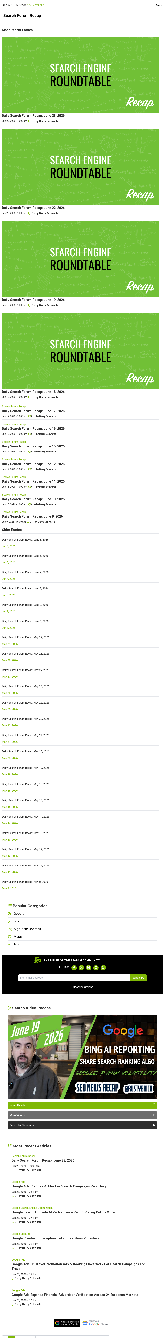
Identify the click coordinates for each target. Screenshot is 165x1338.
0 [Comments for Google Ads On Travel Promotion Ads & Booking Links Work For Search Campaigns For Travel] (14, 1278)
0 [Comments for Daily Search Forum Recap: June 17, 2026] (30, 416)
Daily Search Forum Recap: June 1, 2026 (25, 621)
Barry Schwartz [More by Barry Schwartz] (48, 121)
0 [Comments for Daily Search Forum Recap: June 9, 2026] (29, 521)
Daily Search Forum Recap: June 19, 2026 (33, 300)
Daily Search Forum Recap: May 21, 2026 (25, 735)
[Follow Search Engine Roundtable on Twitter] (81, 967)
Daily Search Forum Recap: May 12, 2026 (25, 849)
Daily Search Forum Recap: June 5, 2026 (25, 555)
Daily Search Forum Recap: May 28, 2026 (25, 653)
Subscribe (138, 977)
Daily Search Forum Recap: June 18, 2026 (33, 392)
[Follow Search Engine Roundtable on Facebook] (74, 967)
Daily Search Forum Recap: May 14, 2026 (25, 816)
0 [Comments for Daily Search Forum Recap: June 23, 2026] (31, 121)
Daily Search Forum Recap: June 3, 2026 (25, 588)
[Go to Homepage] (23, 5)
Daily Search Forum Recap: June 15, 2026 (33, 446)
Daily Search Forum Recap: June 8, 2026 (25, 539)
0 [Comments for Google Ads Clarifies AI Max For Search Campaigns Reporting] (14, 1195)
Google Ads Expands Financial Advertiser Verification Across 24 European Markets (75, 1295)
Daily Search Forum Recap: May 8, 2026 (25, 881)
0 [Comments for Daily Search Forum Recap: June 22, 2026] (31, 213)
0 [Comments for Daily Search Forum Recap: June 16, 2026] (30, 434)
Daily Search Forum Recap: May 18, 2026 (25, 784)
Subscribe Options (82, 987)
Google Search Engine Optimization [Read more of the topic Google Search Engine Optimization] (32, 1207)
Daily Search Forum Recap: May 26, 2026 (25, 686)
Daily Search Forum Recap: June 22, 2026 (33, 208)
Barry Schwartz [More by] (47, 416)
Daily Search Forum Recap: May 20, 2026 (25, 751)
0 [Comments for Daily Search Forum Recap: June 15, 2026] (30, 451)
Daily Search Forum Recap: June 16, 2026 (33, 429)
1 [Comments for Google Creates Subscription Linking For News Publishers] (14, 1247)
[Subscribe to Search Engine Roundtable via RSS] (103, 967)
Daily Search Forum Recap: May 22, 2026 (25, 718)
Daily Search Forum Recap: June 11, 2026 (33, 481)
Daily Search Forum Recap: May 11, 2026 (25, 865)
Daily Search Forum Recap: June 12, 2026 (33, 464)
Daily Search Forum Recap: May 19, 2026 (25, 767)
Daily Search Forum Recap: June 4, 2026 (25, 572)
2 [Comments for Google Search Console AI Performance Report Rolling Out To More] (14, 1221)
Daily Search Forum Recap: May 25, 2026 (25, 702)
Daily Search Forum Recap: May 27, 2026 (25, 670)
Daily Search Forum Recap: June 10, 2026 (33, 499)
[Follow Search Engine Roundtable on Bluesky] (88, 967)
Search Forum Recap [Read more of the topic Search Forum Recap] (14, 406)
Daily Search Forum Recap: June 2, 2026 (25, 604)
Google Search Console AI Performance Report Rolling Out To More (63, 1212)
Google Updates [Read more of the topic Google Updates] (21, 1233)
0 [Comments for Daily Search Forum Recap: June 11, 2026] (30, 486)
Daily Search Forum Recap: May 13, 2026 (25, 833)
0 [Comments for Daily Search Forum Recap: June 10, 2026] (30, 504)
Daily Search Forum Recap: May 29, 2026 (25, 637)
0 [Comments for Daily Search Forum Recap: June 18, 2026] (31, 397)
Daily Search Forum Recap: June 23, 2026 (33, 116)
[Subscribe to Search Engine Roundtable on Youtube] (96, 967)
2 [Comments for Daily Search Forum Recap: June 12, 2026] (30, 469)
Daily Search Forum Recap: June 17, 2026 (33, 411)
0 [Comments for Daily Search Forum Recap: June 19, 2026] (31, 305)
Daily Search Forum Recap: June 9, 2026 (32, 516)
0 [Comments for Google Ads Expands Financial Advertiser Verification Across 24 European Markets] (14, 1304)
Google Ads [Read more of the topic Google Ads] (18, 1181)
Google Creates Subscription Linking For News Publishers (56, 1238)
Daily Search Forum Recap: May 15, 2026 (25, 800)
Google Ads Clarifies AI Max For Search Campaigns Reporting (59, 1186)
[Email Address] (74, 977)
